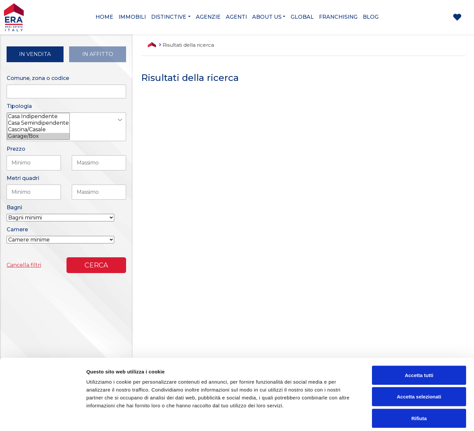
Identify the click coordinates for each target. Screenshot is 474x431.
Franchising (338, 17)
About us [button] (266, 17)
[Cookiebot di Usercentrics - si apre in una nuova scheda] (42, 418)
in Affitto (97, 54)
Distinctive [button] (168, 17)
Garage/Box (38, 136)
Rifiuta (419, 388)
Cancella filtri (24, 265)
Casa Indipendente (38, 116)
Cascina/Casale (38, 129)
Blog (371, 17)
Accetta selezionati (419, 366)
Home (104, 17)
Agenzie (208, 17)
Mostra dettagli (346, 418)
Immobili (132, 17)
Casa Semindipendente (38, 123)
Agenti (236, 17)
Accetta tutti (419, 344)
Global (302, 17)
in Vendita (35, 54)
